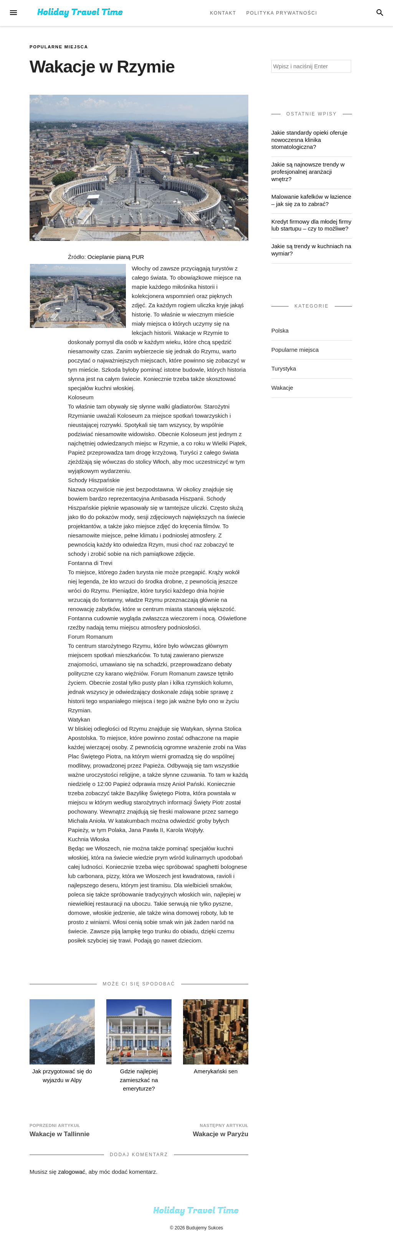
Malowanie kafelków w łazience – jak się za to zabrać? (311, 200)
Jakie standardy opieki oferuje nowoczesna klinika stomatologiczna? (309, 139)
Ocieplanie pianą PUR (116, 257)
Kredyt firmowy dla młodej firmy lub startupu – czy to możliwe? (311, 225)
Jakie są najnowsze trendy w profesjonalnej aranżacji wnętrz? (308, 171)
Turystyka (283, 368)
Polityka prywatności (281, 13)
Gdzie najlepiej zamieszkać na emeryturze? (139, 1080)
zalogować (71, 1171)
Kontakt (223, 13)
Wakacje (282, 387)
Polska (280, 330)
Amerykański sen (216, 1071)
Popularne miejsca (59, 46)
